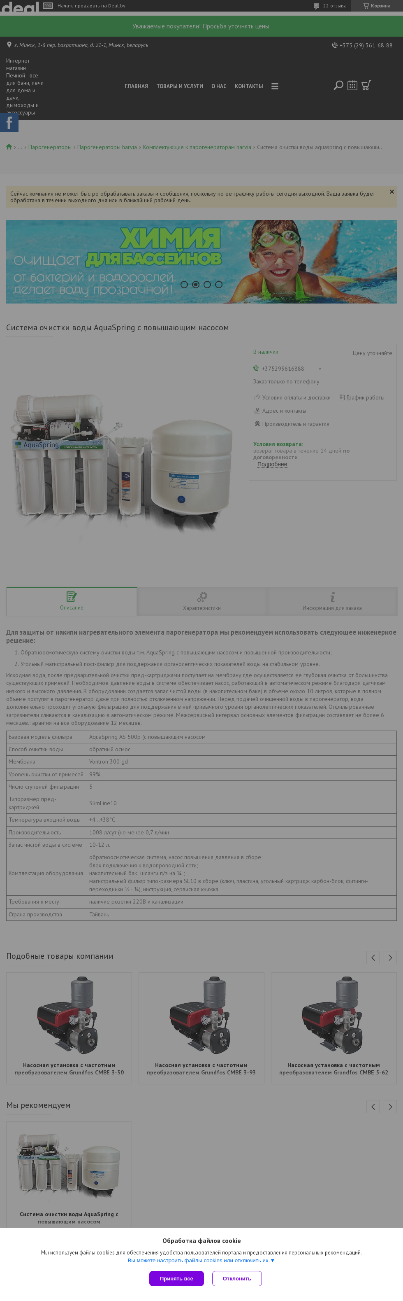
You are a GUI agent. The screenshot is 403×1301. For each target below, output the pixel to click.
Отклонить (237, 1278)
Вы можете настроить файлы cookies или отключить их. (198, 1260)
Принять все (176, 1278)
